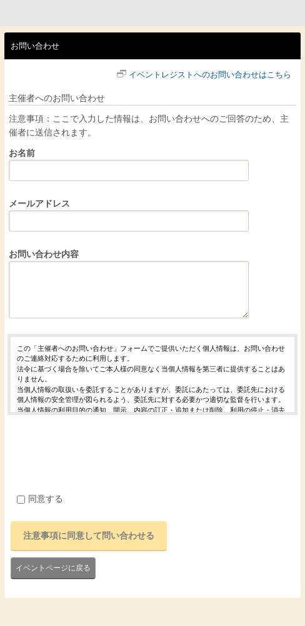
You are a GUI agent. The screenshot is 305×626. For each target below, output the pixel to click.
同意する (40, 499)
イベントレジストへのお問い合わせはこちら (210, 74)
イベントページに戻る (53, 568)
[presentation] (103, 452)
